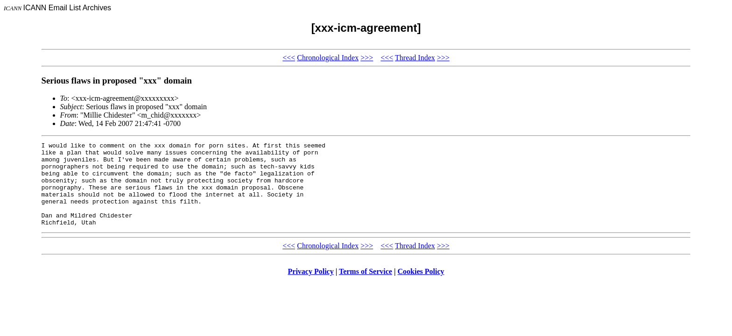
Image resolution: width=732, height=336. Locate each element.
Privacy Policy (311, 288)
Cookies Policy (421, 288)
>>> (366, 58)
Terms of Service (365, 288)
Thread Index (415, 58)
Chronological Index (328, 58)
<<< (288, 58)
